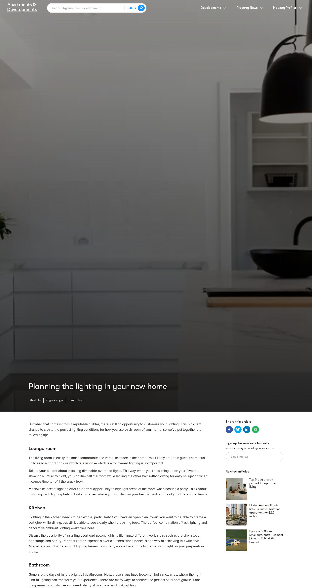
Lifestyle (35, 400)
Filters (132, 8)
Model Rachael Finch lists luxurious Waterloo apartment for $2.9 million (264, 511)
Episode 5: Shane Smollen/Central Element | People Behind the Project (266, 536)
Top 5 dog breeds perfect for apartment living (263, 483)
